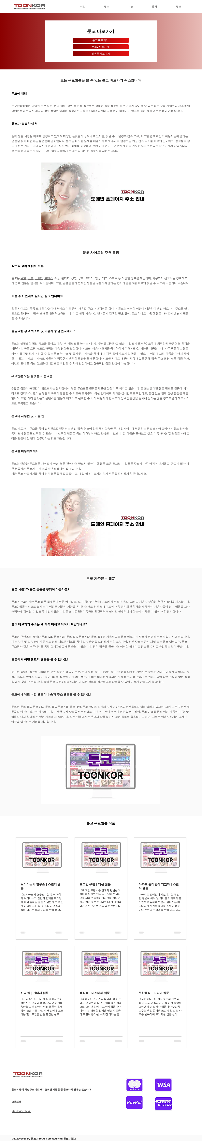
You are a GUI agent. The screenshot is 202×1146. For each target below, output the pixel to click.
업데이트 (90, 473)
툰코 (33, 1138)
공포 (30, 278)
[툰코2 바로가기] (101, 46)
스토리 (39, 278)
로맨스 (48, 278)
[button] (106, 6)
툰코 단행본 (102, 671)
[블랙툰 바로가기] (101, 53)
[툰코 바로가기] (101, 40)
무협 (23, 278)
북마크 (64, 353)
